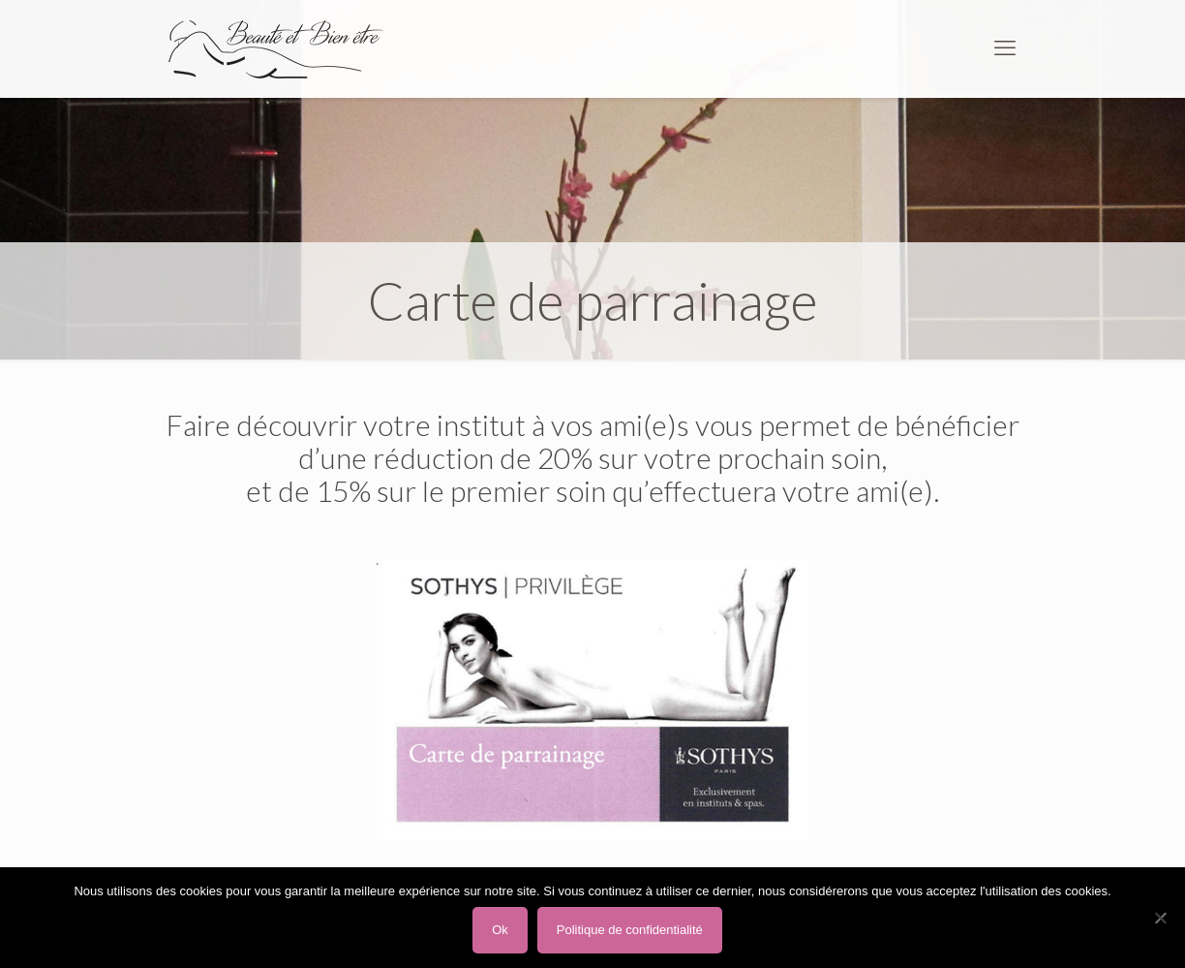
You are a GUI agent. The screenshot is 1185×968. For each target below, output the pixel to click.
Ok (500, 929)
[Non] (1160, 917)
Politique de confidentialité (630, 929)
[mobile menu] (1004, 48)
